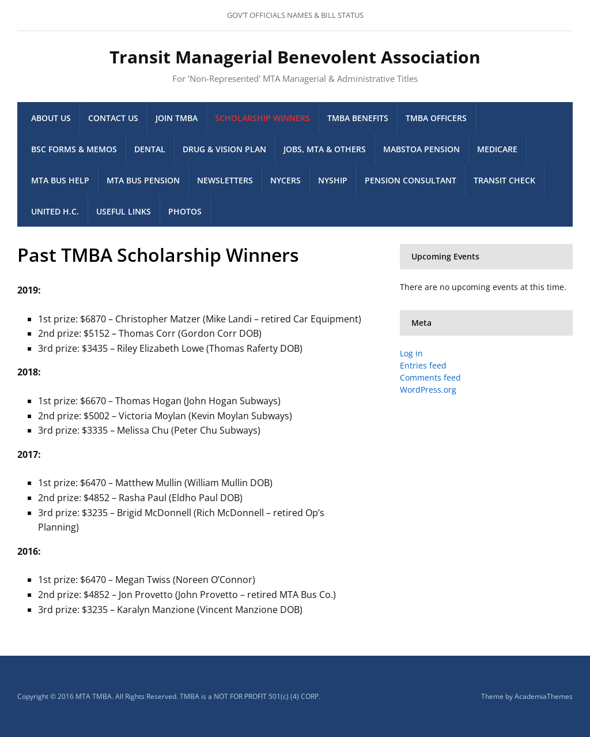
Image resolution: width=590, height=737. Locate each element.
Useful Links (123, 211)
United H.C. (55, 211)
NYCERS (285, 180)
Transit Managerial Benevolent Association (295, 57)
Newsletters (225, 180)
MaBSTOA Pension (421, 149)
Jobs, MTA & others (324, 149)
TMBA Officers (436, 117)
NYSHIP (332, 180)
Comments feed (430, 377)
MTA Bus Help (60, 180)
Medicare (497, 149)
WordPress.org (428, 389)
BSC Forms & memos (74, 149)
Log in (411, 353)
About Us (51, 117)
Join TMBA (177, 117)
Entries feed (423, 365)
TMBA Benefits (357, 117)
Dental (149, 149)
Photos (185, 211)
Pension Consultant (410, 180)
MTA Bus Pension (143, 180)
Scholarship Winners (262, 117)
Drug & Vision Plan (224, 149)
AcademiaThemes (544, 696)
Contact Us (113, 117)
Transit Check (504, 180)
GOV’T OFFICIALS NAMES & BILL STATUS (295, 15)
